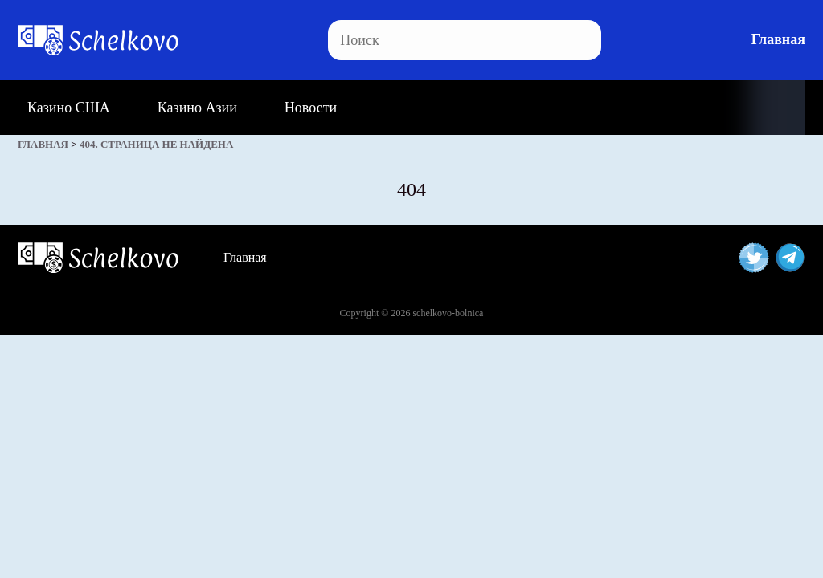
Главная (778, 39)
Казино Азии (197, 108)
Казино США (68, 108)
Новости (311, 108)
